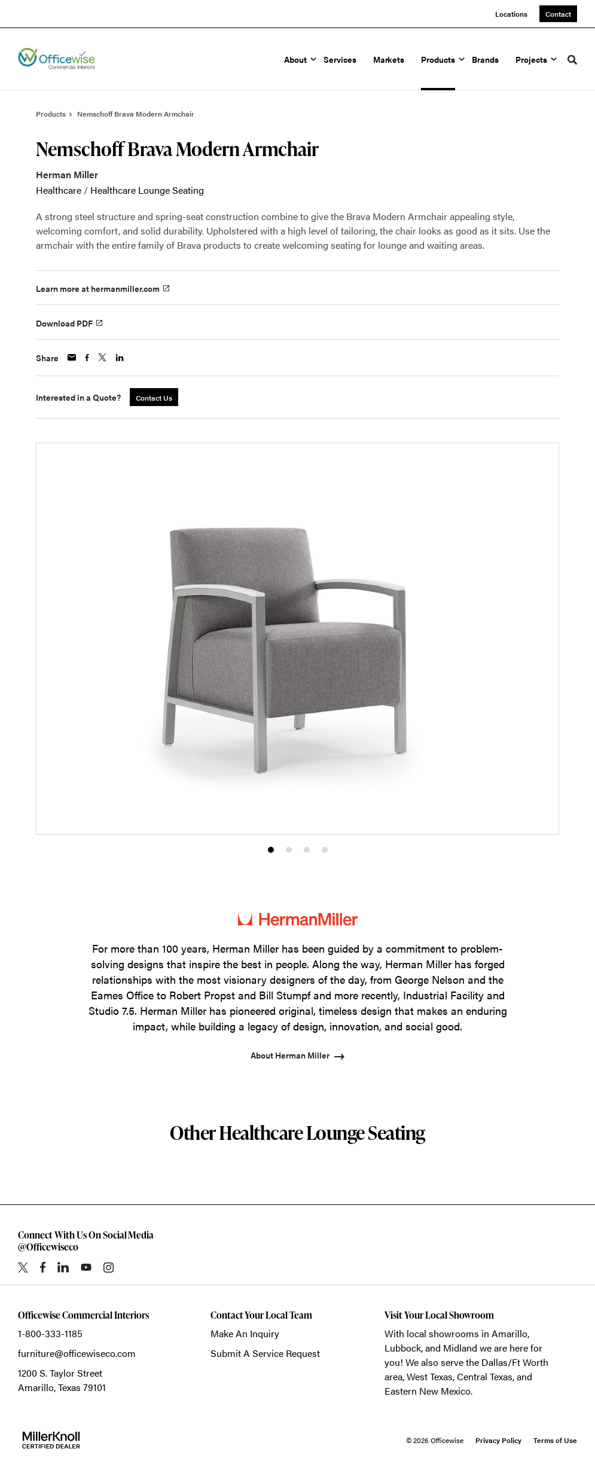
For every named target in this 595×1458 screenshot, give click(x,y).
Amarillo (509, 1333)
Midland (460, 1348)
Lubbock (403, 1348)
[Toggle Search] (572, 60)
